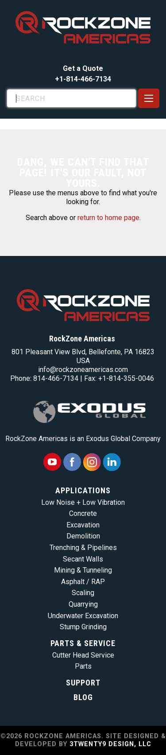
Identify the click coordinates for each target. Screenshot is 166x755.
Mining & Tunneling (83, 570)
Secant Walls (83, 559)
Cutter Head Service (83, 655)
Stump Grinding (83, 627)
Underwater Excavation (83, 616)
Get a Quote (83, 68)
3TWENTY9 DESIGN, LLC (110, 744)
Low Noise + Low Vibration (83, 502)
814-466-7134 (55, 378)
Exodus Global (108, 438)
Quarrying (83, 604)
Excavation (83, 525)
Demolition (83, 536)
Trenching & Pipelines (83, 547)
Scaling (83, 593)
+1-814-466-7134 (83, 79)
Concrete (83, 513)
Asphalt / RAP (83, 581)
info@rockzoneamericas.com (83, 369)
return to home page (108, 217)
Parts (83, 666)
